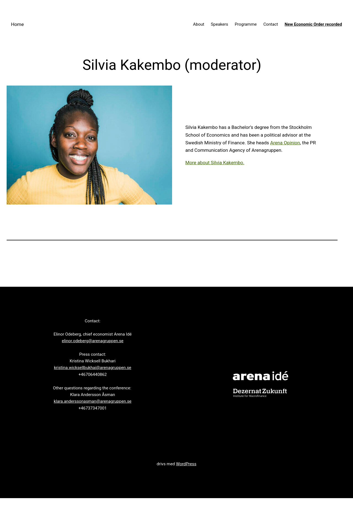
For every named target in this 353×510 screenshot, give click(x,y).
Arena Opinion (285, 142)
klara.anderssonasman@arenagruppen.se (93, 401)
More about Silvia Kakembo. (214, 162)
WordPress (186, 463)
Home (17, 24)
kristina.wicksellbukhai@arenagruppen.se (92, 367)
